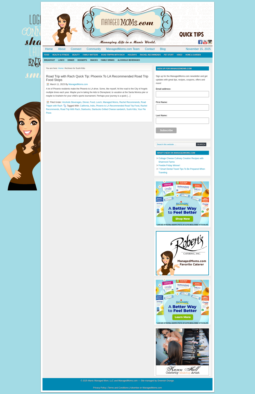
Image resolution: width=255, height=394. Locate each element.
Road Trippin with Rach (113, 55)
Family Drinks (108, 60)
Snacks (94, 60)
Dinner (70, 60)
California (84, 106)
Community (94, 48)
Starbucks (85, 109)
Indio (92, 106)
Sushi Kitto (131, 109)
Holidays (132, 55)
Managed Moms (110, 102)
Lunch (61, 60)
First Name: (182, 106)
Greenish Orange (165, 380)
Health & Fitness (60, 55)
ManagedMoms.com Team (123, 48)
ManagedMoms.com (83, 25)
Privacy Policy (99, 388)
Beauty (76, 55)
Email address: (182, 92)
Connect (76, 48)
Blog (163, 48)
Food (46, 55)
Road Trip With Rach (70, 109)
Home (49, 48)
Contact (150, 48)
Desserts (82, 60)
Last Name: (182, 119)
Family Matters (90, 55)
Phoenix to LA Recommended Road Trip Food (117, 106)
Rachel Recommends (150, 55)
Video (179, 55)
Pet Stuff (169, 55)
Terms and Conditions (118, 388)
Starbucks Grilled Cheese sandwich (108, 109)
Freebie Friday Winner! (169, 165)
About (62, 48)
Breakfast (49, 60)
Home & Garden (193, 55)
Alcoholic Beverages (129, 60)
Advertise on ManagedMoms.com (146, 388)
